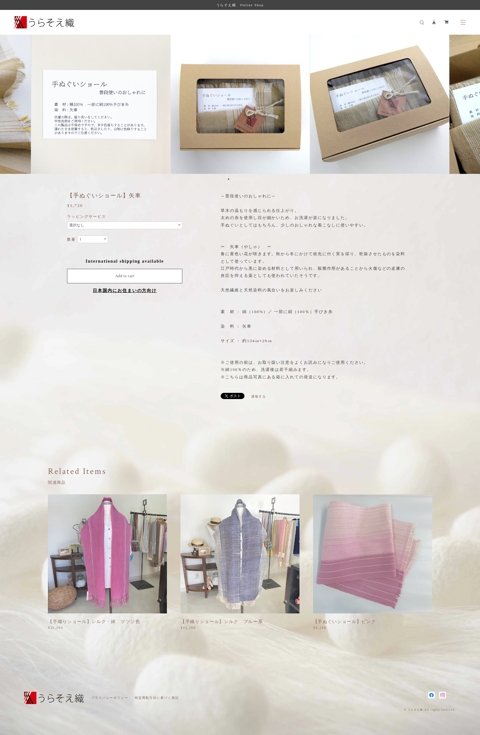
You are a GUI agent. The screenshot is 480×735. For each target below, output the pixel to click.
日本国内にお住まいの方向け (125, 290)
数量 (71, 239)
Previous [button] (9, 104)
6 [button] (248, 179)
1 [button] (228, 179)
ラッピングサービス (86, 216)
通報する (258, 396)
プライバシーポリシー (109, 697)
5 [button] (244, 179)
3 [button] (236, 179)
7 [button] (252, 179)
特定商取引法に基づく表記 (157, 697)
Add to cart (124, 276)
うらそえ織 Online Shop (240, 5)
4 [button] (240, 179)
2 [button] (232, 179)
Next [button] (471, 104)
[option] (240, 104)
